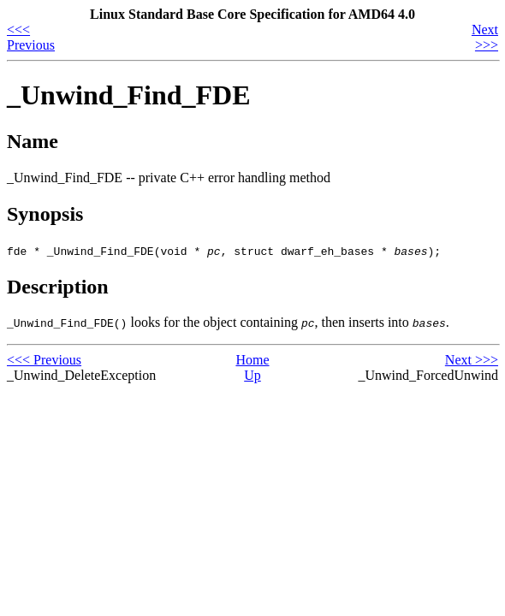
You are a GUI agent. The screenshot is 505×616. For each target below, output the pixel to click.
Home (252, 359)
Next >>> (485, 37)
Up (252, 375)
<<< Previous (31, 37)
